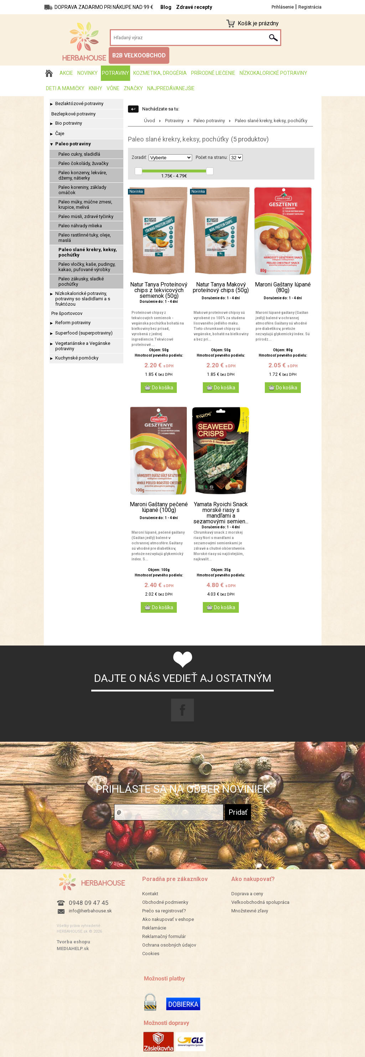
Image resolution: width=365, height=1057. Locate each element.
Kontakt (150, 893)
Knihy (95, 88)
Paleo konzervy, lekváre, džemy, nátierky (82, 175)
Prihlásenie (283, 7)
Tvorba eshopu (73, 941)
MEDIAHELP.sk (73, 948)
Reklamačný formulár (164, 936)
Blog (165, 7)
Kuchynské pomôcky (76, 358)
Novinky (87, 73)
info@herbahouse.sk (90, 910)
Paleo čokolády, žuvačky (83, 163)
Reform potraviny (73, 322)
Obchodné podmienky (165, 902)
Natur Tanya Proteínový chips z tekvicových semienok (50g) (158, 290)
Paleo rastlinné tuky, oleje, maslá (84, 237)
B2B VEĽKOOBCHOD (139, 55)
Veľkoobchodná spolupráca (260, 902)
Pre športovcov (66, 313)
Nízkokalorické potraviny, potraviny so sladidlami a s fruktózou (82, 299)
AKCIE (66, 73)
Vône (113, 88)
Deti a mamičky (65, 88)
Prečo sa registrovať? (164, 910)
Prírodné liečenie (213, 73)
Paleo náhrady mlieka (80, 225)
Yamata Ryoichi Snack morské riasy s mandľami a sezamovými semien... (220, 513)
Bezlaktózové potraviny (79, 103)
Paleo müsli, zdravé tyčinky (85, 216)
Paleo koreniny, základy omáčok (82, 190)
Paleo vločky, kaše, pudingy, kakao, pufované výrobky (86, 266)
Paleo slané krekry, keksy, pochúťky (87, 252)
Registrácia (310, 7)
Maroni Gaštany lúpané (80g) (283, 287)
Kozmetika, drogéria (160, 73)
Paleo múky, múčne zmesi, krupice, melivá (85, 204)
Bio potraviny (68, 123)
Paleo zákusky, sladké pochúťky (81, 281)
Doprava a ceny (247, 893)
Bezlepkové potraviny (73, 113)
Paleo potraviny (73, 143)
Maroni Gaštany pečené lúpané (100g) (159, 507)
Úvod (149, 120)
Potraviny (115, 73)
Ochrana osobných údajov (169, 945)
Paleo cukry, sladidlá (79, 154)
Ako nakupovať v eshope (168, 919)
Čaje (59, 133)
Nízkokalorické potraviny (273, 73)
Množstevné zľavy (249, 910)
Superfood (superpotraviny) (84, 333)
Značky (133, 88)
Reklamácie (154, 928)
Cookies (150, 953)
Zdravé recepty (194, 7)
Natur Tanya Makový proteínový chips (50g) (221, 287)
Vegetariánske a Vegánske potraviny (82, 346)
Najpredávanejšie (171, 88)
